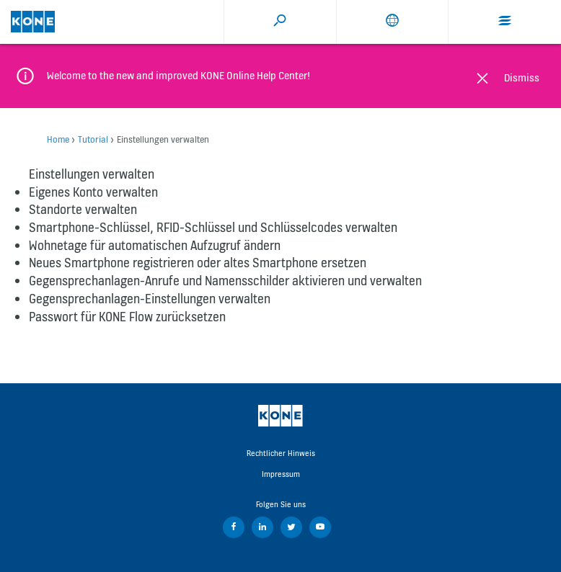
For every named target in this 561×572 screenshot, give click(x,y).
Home (58, 139)
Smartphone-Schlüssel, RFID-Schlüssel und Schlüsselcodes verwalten (213, 227)
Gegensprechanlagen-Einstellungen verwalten (149, 298)
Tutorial (93, 139)
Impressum (281, 474)
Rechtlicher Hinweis (281, 453)
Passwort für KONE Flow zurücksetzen (127, 316)
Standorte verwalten (83, 209)
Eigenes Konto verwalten (93, 192)
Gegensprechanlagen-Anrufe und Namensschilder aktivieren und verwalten (225, 280)
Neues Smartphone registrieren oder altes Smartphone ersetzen (197, 262)
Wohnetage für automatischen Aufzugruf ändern (154, 245)
